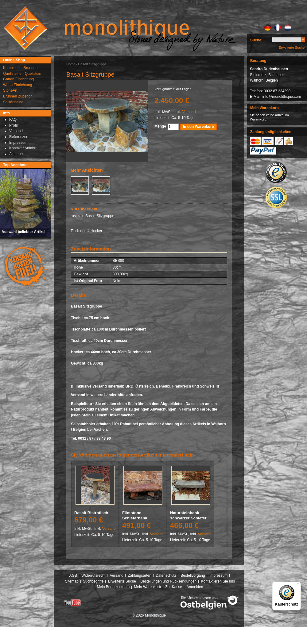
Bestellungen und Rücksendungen (168, 581)
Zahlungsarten (139, 575)
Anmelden (195, 587)
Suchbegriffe (93, 581)
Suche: (256, 40)
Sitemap (72, 581)
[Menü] (297, 585)
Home (70, 64)
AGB (73, 575)
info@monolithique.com (281, 96)
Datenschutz (166, 575)
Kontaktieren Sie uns (218, 581)
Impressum (218, 575)
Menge (160, 126)
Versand (189, 112)
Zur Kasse (173, 587)
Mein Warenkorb (147, 587)
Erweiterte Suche (292, 47)
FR (277, 28)
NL (287, 28)
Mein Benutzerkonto (113, 587)
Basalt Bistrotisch (91, 512)
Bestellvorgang (193, 575)
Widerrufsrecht (93, 575)
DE (267, 28)
